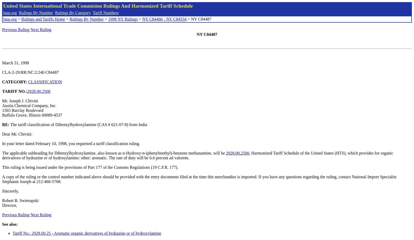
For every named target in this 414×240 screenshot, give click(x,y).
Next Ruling (41, 29)
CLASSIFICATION (45, 82)
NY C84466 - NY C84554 (164, 19)
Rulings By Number (36, 13)
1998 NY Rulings (123, 19)
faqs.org (10, 13)
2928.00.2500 (38, 91)
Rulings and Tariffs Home (43, 19)
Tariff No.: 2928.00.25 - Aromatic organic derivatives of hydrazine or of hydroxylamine (87, 233)
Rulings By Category (73, 13)
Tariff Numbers (106, 13)
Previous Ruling (16, 29)
